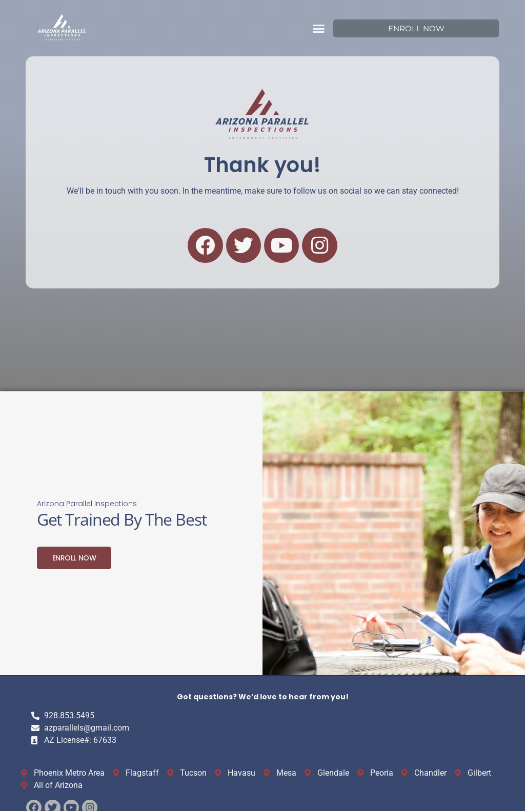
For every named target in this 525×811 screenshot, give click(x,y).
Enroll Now (74, 557)
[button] (319, 28)
